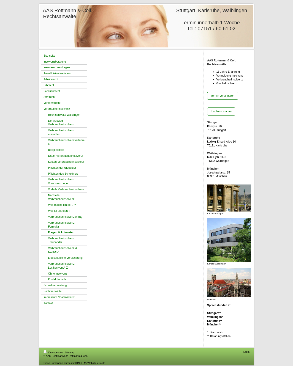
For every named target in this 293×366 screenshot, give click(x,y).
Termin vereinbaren (222, 95)
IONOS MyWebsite (86, 363)
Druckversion (53, 352)
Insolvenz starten (221, 111)
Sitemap (69, 352)
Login (246, 351)
